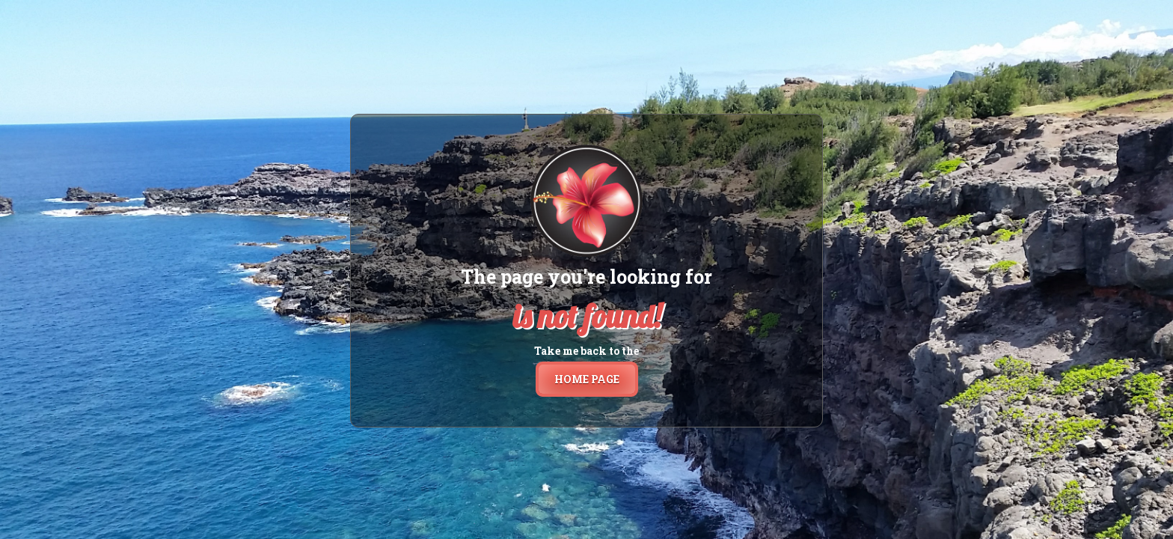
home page (586, 379)
